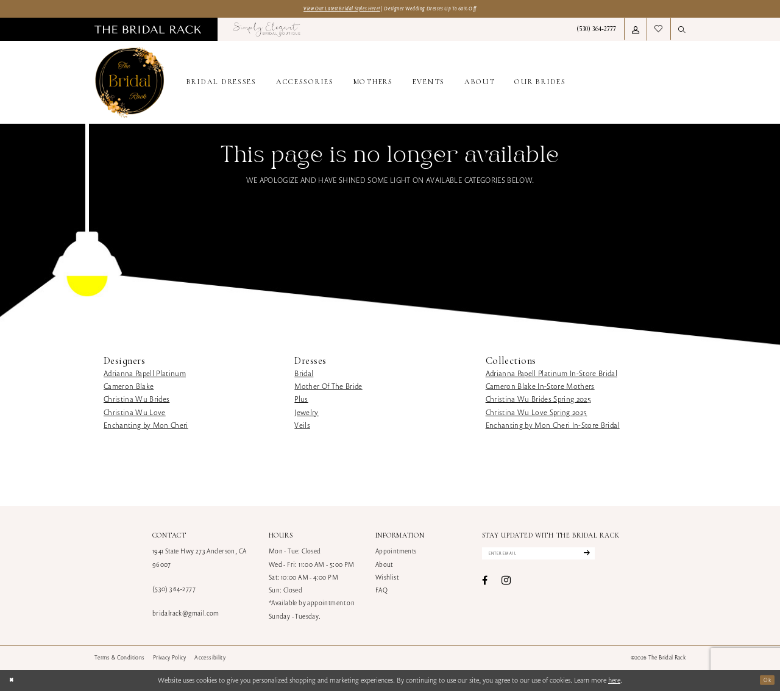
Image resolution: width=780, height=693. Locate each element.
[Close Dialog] (13, 682)
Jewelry (306, 414)
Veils (302, 427)
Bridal (303, 375)
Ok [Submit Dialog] (765, 681)
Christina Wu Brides (136, 401)
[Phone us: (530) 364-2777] (596, 31)
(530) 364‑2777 (174, 590)
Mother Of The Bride (328, 388)
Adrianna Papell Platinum (145, 375)
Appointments (396, 553)
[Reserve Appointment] (641, 84)
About (384, 566)
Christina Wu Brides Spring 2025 (538, 401)
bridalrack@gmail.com (185, 615)
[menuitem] (147, 31)
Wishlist (387, 579)
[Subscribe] (615, 557)
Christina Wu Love (135, 414)
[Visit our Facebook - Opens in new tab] (485, 586)
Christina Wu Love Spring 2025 (536, 414)
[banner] (130, 84)
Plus (301, 401)
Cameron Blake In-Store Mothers (540, 388)
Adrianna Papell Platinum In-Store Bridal (551, 375)
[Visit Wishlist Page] (658, 31)
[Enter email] (554, 557)
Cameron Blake (129, 388)
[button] (635, 31)
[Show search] (681, 31)
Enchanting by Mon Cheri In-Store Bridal (553, 427)
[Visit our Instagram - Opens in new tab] (506, 585)
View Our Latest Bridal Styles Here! (329, 9)
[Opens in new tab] (267, 31)
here (614, 681)
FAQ (381, 592)
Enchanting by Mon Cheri (146, 427)
